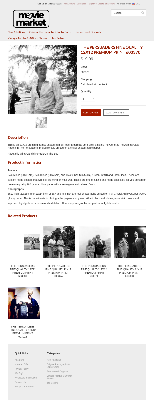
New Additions (16, 32)
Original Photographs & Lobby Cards (50, 32)
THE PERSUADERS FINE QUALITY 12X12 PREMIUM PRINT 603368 (129, 271)
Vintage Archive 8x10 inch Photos (27, 38)
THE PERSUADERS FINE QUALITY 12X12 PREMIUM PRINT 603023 (23, 331)
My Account (69, 4)
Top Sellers (57, 38)
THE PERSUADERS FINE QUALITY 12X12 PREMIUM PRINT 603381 (23, 271)
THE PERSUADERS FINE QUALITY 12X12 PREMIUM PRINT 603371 (94, 271)
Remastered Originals (88, 32)
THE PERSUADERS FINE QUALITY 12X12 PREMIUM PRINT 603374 (58, 271)
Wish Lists (81, 4)
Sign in (92, 4)
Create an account (106, 4)
